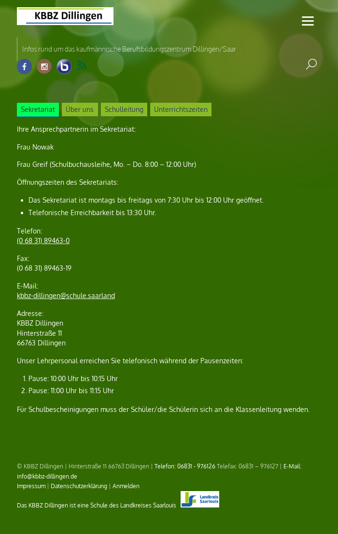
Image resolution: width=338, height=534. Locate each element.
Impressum (31, 486)
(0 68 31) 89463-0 (43, 240)
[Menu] (308, 20)
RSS (82, 65)
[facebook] (24, 67)
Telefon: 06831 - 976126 (185, 466)
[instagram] (44, 67)
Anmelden (126, 486)
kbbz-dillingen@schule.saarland (66, 295)
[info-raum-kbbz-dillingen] (64, 67)
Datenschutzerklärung (79, 486)
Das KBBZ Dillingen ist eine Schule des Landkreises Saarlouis (118, 505)
